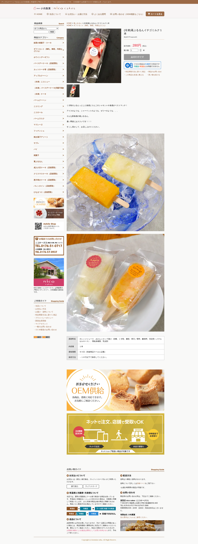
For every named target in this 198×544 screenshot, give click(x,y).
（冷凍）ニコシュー (42, 82)
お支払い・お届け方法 (77, 14)
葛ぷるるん (78, 23)
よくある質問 (100, 14)
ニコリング (38, 106)
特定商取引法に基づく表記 (135, 72)
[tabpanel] (94, 56)
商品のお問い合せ (155, 72)
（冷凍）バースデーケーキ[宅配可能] (49, 88)
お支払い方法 (40, 309)
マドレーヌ (38, 125)
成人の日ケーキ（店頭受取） (45, 168)
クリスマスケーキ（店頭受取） (46, 174)
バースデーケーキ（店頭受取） (46, 63)
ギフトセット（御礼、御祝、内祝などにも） (90, 25)
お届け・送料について (44, 312)
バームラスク (39, 119)
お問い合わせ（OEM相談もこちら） (128, 14)
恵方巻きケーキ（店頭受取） (45, 180)
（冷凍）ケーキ (40, 94)
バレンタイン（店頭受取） (44, 186)
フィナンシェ (39, 131)
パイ (35, 149)
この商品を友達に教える (135, 75)
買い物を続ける (154, 75)
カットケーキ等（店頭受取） (45, 69)
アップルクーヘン (41, 76)
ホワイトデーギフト (42, 57)
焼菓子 (36, 155)
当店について (55, 14)
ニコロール (38, 112)
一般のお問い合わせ (43, 327)
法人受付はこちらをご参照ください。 (134, 517)
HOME (39, 14)
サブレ (36, 143)
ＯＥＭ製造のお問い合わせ (46, 330)
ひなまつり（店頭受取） (43, 192)
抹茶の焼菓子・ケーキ (43, 43)
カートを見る (156, 14)
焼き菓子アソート (41, 137)
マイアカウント (41, 324)
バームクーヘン (40, 100)
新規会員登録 (40, 321)
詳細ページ (141, 483)
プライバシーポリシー (44, 318)
